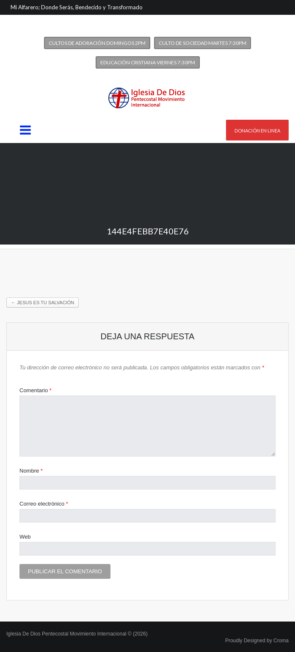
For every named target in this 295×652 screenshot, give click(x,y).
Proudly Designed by (257, 641)
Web (25, 537)
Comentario (35, 390)
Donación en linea (257, 130)
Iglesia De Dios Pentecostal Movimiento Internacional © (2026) (77, 634)
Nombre (31, 471)
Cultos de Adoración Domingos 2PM (97, 43)
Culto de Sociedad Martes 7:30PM (202, 43)
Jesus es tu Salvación (42, 302)
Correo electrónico (43, 504)
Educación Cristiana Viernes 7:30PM (147, 62)
